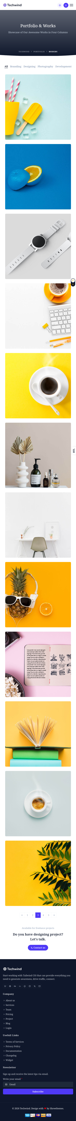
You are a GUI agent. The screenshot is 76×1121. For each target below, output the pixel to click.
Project (8, 1018)
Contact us (38, 947)
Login (7, 1028)
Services (8, 1005)
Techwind (24, 51)
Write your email (12, 1079)
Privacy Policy (11, 1046)
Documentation (12, 1050)
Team (7, 1009)
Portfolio (39, 51)
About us (9, 1000)
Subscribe (38, 1091)
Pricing (8, 1014)
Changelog (9, 1055)
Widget (8, 1060)
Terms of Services (13, 1041)
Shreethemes (56, 1108)
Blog (6, 1023)
